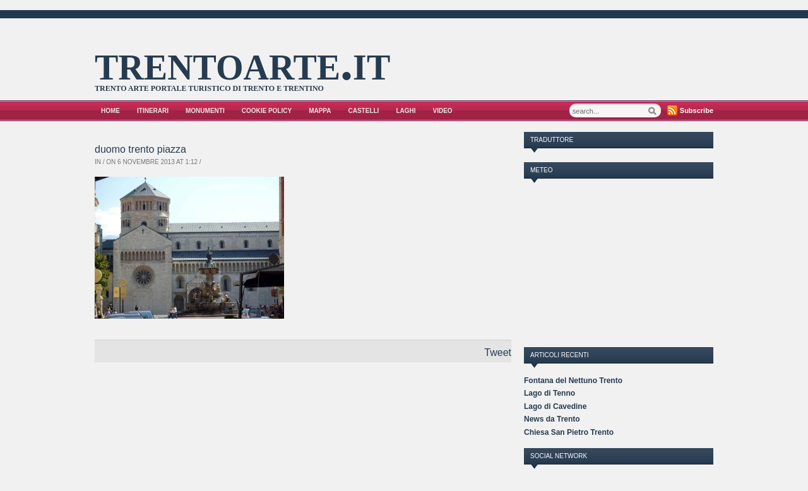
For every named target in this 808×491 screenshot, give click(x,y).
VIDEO (443, 110)
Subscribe (696, 110)
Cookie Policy (267, 110)
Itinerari (153, 110)
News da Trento (552, 419)
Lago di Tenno (549, 393)
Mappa (320, 110)
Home (110, 110)
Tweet (497, 352)
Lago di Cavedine (555, 406)
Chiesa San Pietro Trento (569, 432)
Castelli (363, 110)
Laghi (405, 110)
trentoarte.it (242, 62)
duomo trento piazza (140, 149)
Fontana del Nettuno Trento (573, 380)
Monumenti (205, 110)
